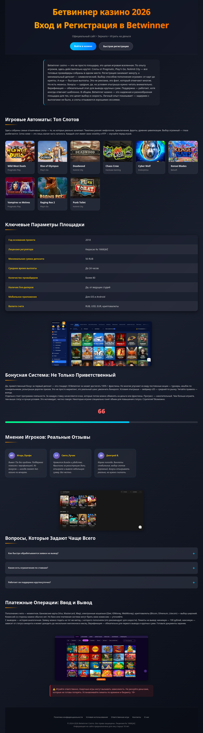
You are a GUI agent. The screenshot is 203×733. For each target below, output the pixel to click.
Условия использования (97, 717)
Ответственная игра (120, 717)
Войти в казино (83, 46)
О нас (146, 717)
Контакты (136, 717)
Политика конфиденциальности (68, 717)
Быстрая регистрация (116, 46)
